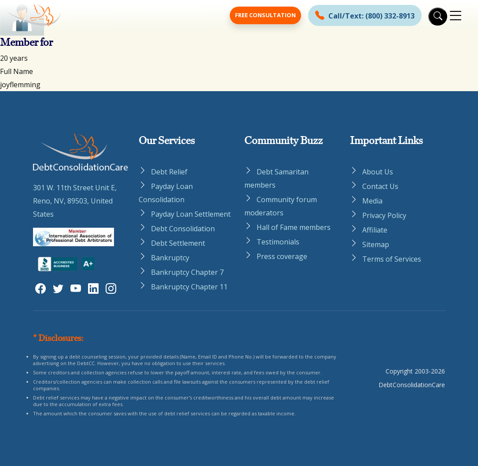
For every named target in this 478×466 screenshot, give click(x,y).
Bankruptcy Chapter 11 (189, 287)
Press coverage (282, 256)
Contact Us (380, 186)
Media (372, 201)
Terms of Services (391, 259)
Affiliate (374, 230)
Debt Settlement (178, 243)
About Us (377, 172)
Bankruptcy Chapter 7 (187, 272)
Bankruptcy (170, 258)
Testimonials (278, 242)
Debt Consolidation (183, 228)
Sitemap (375, 244)
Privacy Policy (384, 215)
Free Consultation (265, 15)
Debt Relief (169, 172)
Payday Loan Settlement (191, 214)
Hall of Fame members (294, 227)
